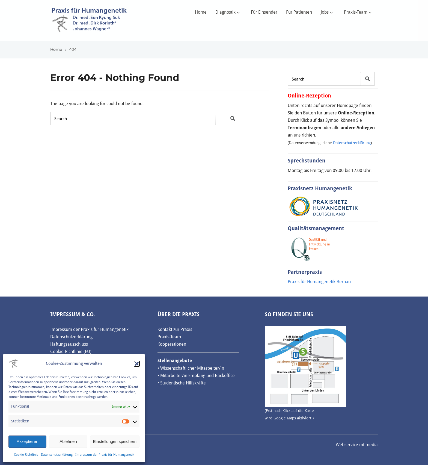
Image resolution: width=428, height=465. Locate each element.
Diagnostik (225, 12)
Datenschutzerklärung (57, 455)
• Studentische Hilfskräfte (181, 383)
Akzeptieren (27, 441)
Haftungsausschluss (69, 344)
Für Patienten (299, 12)
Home (201, 12)
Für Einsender (264, 12)
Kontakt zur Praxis (174, 329)
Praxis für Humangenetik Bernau (319, 281)
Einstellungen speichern (114, 441)
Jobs (325, 12)
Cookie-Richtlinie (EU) (70, 351)
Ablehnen (68, 441)
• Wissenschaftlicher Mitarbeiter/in (190, 368)
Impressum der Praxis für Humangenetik (104, 455)
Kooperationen (171, 344)
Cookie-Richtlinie (26, 455)
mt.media (368, 444)
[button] (136, 363)
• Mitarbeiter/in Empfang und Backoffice (196, 375)
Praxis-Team (355, 12)
